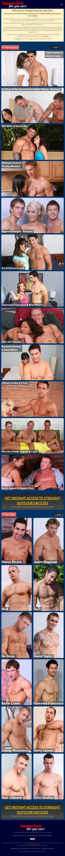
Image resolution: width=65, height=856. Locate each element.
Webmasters (15, 848)
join (31, 38)
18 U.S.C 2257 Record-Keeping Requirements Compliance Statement (32, 835)
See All (59, 514)
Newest (56, 47)
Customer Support (25, 848)
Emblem (46, 36)
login (18, 38)
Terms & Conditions (48, 848)
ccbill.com (33, 845)
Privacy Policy (36, 848)
